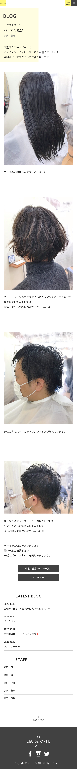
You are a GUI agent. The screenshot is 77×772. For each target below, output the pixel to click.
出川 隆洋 (10, 685)
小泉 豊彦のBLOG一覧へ (38, 568)
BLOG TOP (39, 577)
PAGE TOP (38, 722)
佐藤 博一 (10, 677)
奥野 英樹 (10, 701)
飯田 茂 (9, 669)
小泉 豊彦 (10, 693)
